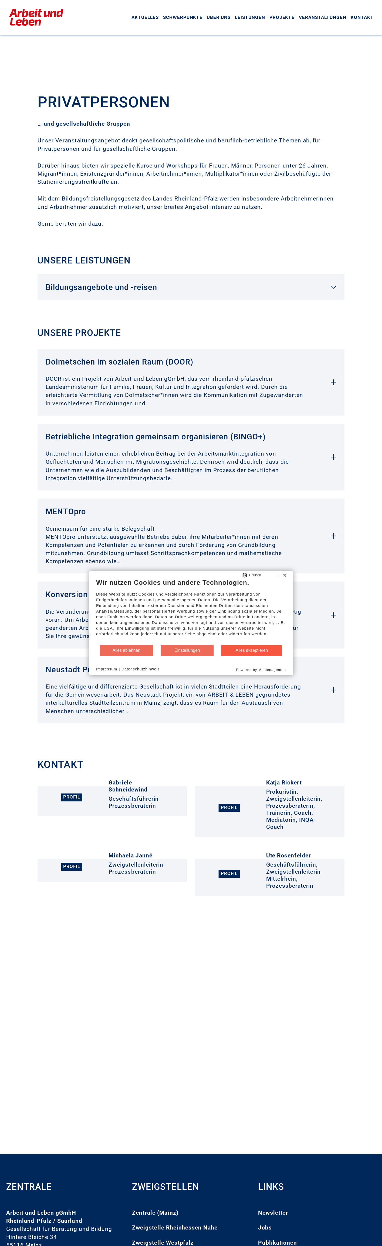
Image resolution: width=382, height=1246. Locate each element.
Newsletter (273, 1213)
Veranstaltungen (322, 17)
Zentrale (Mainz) (155, 1213)
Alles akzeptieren (251, 650)
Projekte (282, 17)
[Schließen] (284, 575)
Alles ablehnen (126, 650)
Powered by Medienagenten (261, 669)
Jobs (265, 1227)
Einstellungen (187, 650)
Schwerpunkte (183, 17)
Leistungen (250, 17)
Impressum (106, 669)
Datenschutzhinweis (140, 669)
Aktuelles (145, 17)
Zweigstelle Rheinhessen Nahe (175, 1227)
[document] (191, 611)
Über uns (219, 17)
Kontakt (362, 17)
